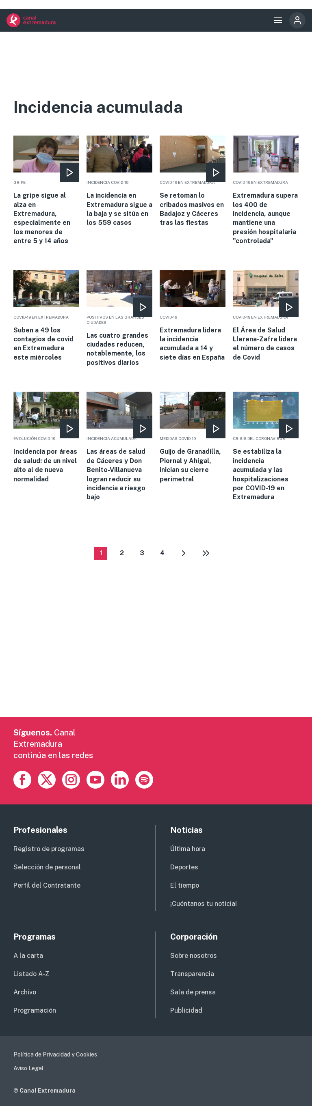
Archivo (24, 992)
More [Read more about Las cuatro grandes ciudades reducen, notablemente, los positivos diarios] (119, 319)
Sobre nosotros (193, 955)
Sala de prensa (193, 992)
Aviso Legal (28, 1068)
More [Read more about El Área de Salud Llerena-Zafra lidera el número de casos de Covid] (266, 316)
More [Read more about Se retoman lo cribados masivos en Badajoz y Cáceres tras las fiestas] (192, 182)
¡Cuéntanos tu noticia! (203, 904)
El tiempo (184, 885)
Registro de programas (48, 849)
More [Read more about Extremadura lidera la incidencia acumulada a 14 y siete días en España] (192, 316)
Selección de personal (47, 867)
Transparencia (192, 974)
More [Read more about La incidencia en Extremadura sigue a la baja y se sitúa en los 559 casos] (119, 182)
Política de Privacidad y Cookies (55, 1054)
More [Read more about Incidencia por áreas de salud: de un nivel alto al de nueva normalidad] (46, 438)
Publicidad (186, 1010)
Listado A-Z (31, 974)
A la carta (28, 955)
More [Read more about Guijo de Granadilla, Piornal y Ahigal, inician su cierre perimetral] (192, 438)
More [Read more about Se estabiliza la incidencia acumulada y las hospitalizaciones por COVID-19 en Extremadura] (266, 447)
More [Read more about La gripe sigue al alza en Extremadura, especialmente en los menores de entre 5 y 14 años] (46, 191)
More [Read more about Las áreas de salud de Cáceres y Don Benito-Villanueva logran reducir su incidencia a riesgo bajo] (119, 447)
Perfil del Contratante (46, 885)
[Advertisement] (156, 660)
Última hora (187, 849)
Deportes (184, 867)
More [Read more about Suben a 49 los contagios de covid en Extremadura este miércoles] (46, 316)
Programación (34, 1010)
